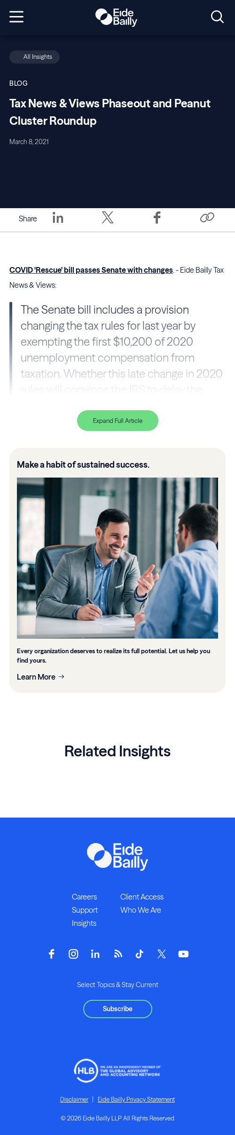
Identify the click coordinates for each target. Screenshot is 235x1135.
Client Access (142, 896)
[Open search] (217, 17)
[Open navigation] (16, 17)
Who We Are (140, 910)
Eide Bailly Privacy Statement (136, 1099)
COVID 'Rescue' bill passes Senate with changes (91, 270)
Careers (84, 896)
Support (85, 910)
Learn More (36, 676)
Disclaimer (74, 1099)
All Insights (38, 56)
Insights (84, 923)
